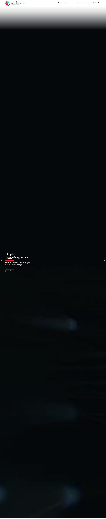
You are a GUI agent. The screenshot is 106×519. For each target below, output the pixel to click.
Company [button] (86, 3)
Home (59, 3)
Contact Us (96, 3)
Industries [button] (76, 3)
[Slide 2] (53, 516)
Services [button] (66, 3)
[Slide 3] (56, 516)
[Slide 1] (50, 516)
